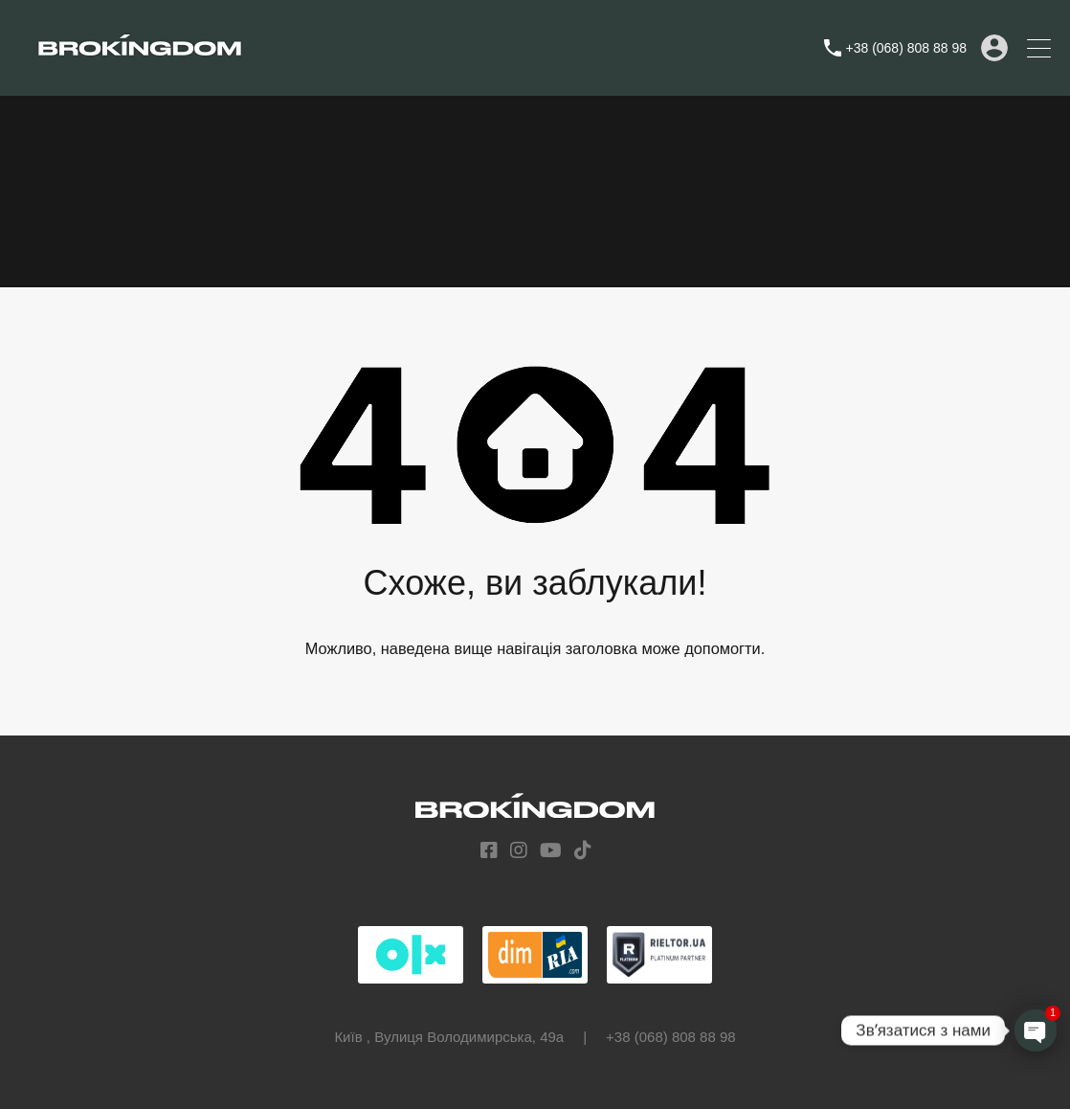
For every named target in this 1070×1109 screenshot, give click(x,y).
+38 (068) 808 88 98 (907, 48)
